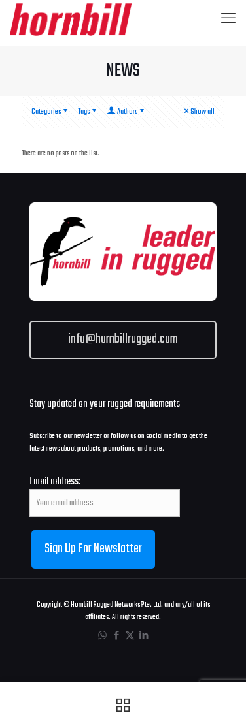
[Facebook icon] (116, 636)
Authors (126, 112)
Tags (88, 112)
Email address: (104, 496)
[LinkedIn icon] (144, 636)
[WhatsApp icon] (102, 636)
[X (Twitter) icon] (130, 636)
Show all (198, 112)
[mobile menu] (228, 19)
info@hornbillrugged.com (123, 339)
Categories (50, 112)
